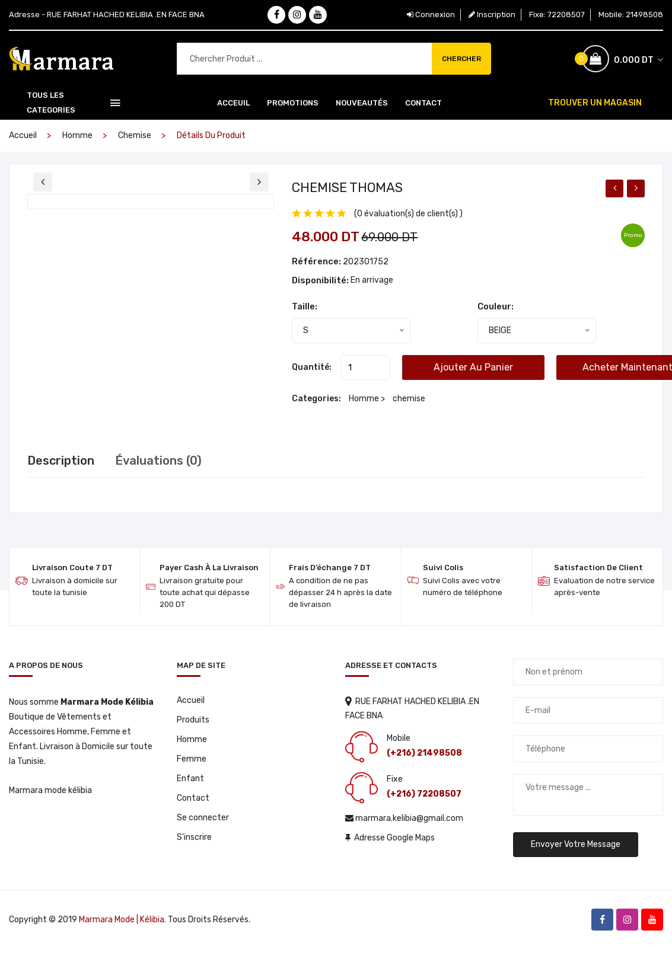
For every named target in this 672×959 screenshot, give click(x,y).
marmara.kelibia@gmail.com (404, 818)
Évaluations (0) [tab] (158, 460)
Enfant (190, 778)
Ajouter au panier (473, 367)
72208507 (566, 14)
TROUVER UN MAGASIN (595, 103)
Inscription (492, 14)
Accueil (23, 135)
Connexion (431, 14)
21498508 (644, 14)
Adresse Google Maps (390, 838)
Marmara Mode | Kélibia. (122, 920)
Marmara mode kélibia (50, 790)
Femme (191, 759)
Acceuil (233, 102)
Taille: (304, 306)
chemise (134, 135)
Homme (77, 135)
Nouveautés (362, 102)
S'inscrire (194, 837)
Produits (193, 720)
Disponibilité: (321, 280)
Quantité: (312, 367)
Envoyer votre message (575, 844)
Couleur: (495, 306)
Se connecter (203, 818)
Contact (423, 102)
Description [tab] (60, 460)
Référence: (316, 261)
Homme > (368, 399)
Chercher (461, 59)
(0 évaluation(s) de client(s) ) (408, 214)
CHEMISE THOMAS (347, 188)
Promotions (293, 102)
